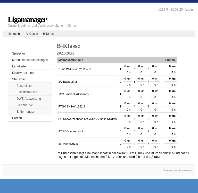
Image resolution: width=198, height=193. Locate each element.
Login (189, 9)
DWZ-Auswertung (28, 99)
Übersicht (14, 34)
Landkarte (19, 66)
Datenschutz (170, 170)
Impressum (185, 170)
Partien (17, 118)
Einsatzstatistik (26, 92)
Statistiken (19, 79)
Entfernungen (25, 111)
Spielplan (18, 53)
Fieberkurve (24, 105)
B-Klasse (49, 34)
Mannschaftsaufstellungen (30, 60)
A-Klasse (32, 34)
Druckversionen (23, 73)
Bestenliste (24, 86)
